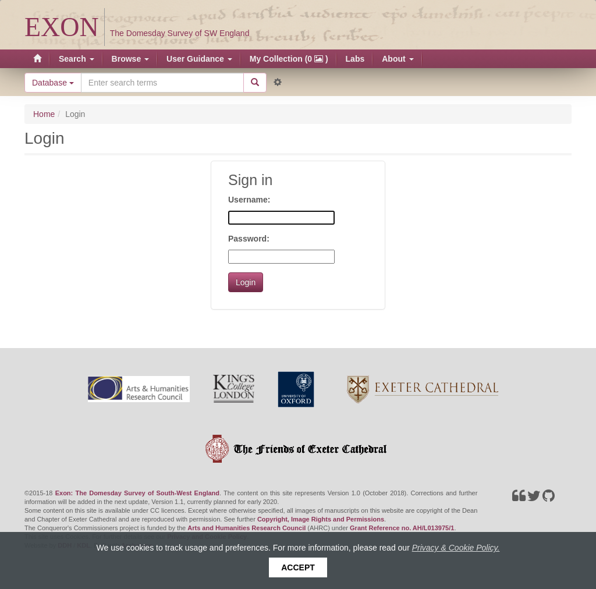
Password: (248, 238)
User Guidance (199, 58)
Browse (130, 58)
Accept (298, 567)
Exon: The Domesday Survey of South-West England (137, 492)
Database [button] (53, 82)
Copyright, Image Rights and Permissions (320, 519)
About (397, 58)
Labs (355, 58)
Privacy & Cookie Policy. (456, 547)
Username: (249, 199)
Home (44, 114)
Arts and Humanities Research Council (246, 527)
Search (76, 58)
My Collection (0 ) (289, 58)
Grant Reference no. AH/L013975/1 (402, 527)
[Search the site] (162, 83)
